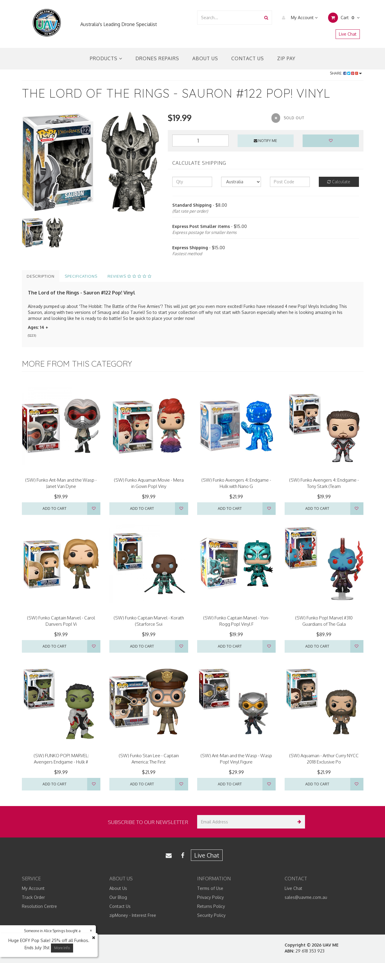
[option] (90, 162)
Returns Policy (211, 906)
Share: (346, 73)
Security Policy (211, 915)
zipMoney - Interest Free (132, 915)
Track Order (33, 897)
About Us (205, 58)
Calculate (338, 181)
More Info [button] (62, 948)
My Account (298, 18)
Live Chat (348, 34)
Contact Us (247, 58)
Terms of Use (210, 888)
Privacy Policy (210, 897)
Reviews (130, 276)
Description (41, 276)
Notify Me (265, 140)
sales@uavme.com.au (306, 897)
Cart (344, 18)
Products (106, 58)
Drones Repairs (157, 58)
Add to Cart (55, 508)
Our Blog (118, 897)
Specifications (81, 276)
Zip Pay (286, 58)
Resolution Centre (39, 906)
